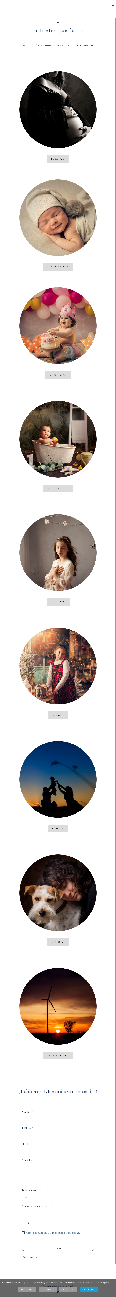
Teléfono (27, 1128)
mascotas (58, 942)
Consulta (28, 1160)
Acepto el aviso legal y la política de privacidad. (53, 1232)
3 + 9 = (26, 1223)
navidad (58, 715)
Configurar (48, 1289)
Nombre (27, 1112)
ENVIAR (58, 1247)
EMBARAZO (58, 159)
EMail (26, 1144)
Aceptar (88, 1289)
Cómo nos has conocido (37, 1206)
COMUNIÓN (58, 602)
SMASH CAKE (58, 375)
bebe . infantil (58, 488)
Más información (27, 1289)
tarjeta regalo (58, 1055)
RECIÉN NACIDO (58, 267)
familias (58, 828)
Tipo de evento (31, 1190)
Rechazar (68, 1289)
